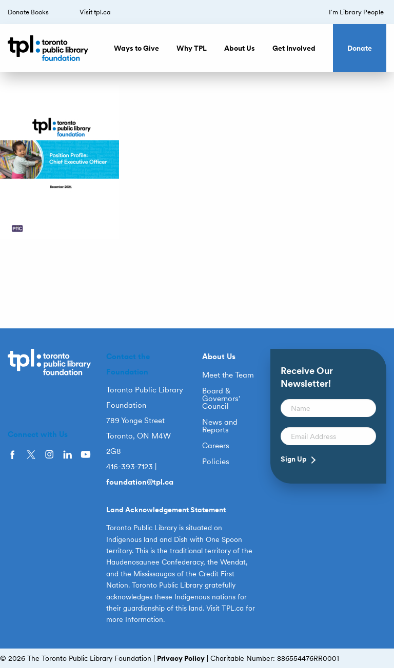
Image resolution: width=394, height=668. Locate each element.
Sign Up (294, 459)
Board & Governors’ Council (221, 398)
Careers (215, 446)
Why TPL (191, 48)
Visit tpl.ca (95, 12)
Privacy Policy (181, 658)
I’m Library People (356, 12)
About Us (239, 48)
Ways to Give (136, 48)
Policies (215, 462)
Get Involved (294, 48)
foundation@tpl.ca (139, 482)
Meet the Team (228, 375)
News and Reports (220, 426)
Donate (359, 48)
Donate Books (28, 12)
